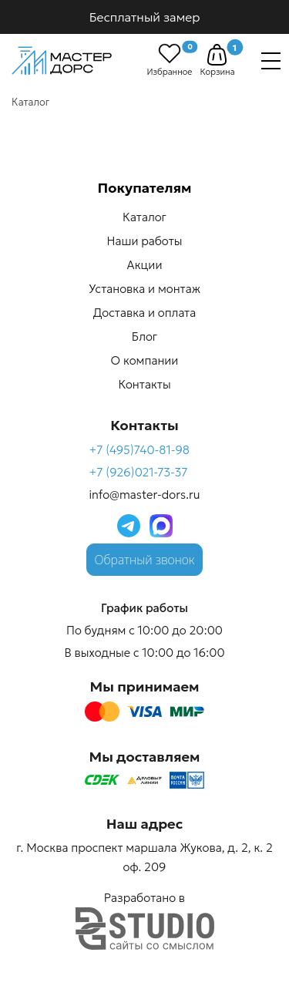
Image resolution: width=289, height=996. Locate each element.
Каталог (144, 217)
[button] (217, 55)
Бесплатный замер (144, 17)
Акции (145, 264)
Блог (144, 336)
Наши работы (145, 241)
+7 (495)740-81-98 (139, 449)
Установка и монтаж (144, 288)
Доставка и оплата (144, 312)
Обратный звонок (145, 559)
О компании (145, 360)
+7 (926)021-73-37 (138, 472)
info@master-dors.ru (144, 494)
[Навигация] (271, 61)
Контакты (144, 384)
